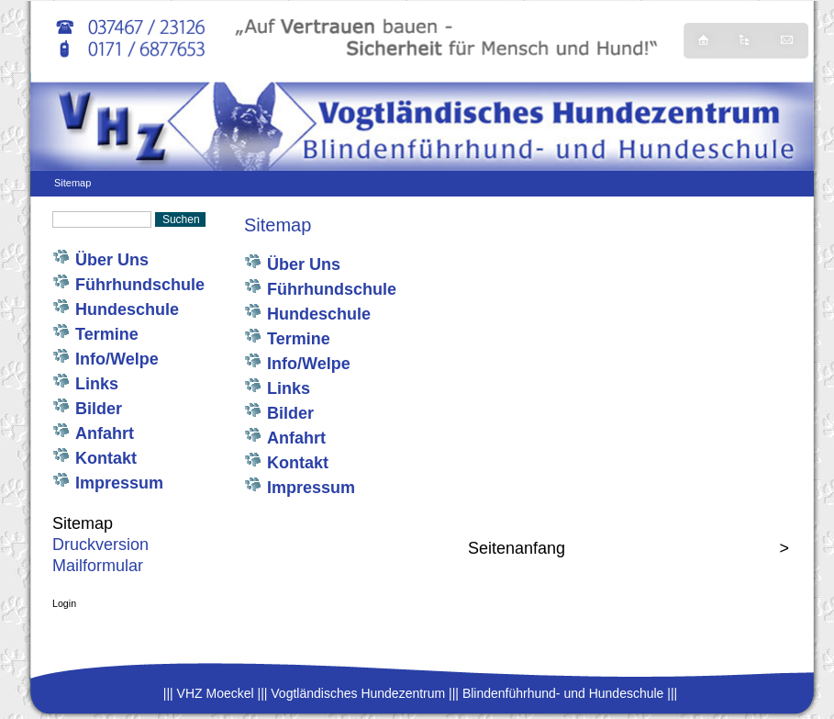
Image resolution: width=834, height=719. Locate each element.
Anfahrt (104, 433)
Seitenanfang (516, 548)
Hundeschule (127, 309)
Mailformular (97, 565)
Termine (109, 334)
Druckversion (100, 544)
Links (96, 384)
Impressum (119, 483)
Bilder (98, 408)
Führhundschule (140, 284)
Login (64, 603)
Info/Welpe (117, 359)
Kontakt (106, 458)
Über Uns (116, 260)
